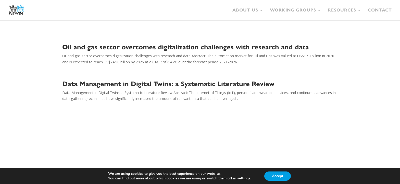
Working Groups (293, 10)
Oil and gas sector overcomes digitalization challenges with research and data (185, 47)
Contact (380, 10)
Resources (342, 10)
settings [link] (243, 178)
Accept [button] (277, 176)
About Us (245, 10)
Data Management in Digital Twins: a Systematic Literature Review (168, 84)
